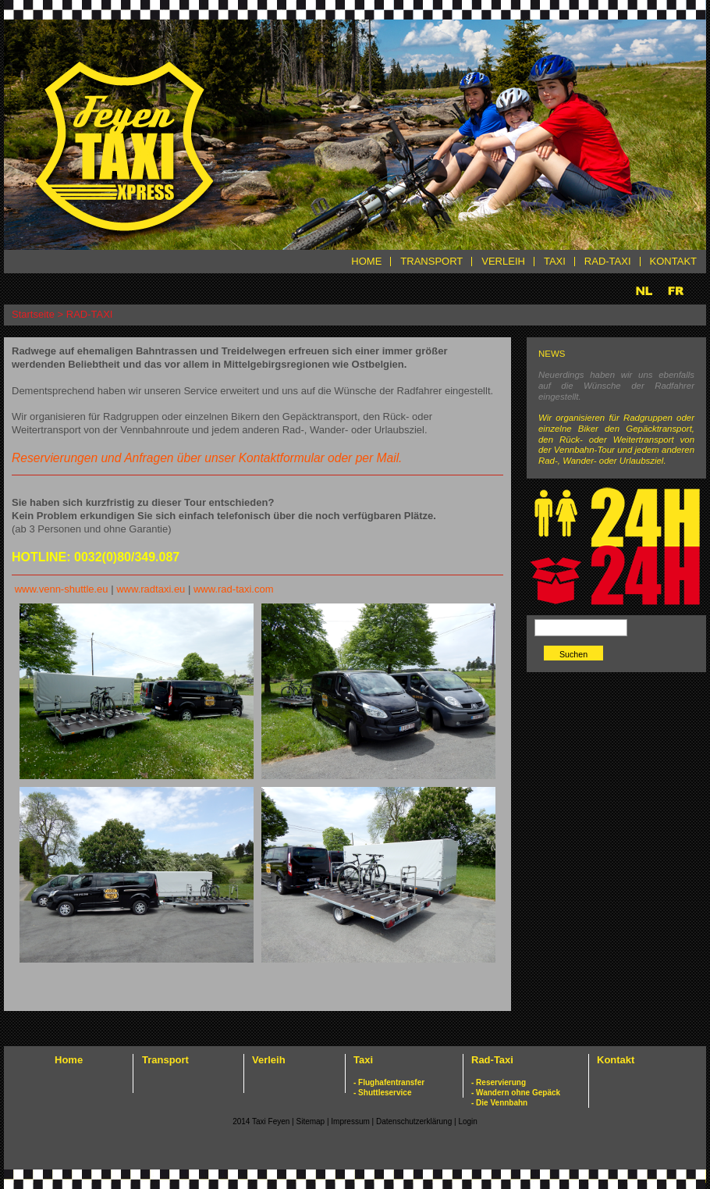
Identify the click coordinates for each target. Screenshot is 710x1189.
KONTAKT (673, 261)
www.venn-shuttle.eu (61, 589)
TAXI (555, 261)
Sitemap (310, 1121)
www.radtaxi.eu (150, 589)
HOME (366, 261)
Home (69, 1060)
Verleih (269, 1060)
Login (467, 1121)
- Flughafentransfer (388, 1082)
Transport (165, 1060)
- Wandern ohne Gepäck (515, 1092)
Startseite (33, 314)
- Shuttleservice (382, 1092)
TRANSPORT (431, 261)
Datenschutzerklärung (415, 1121)
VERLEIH (503, 261)
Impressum (351, 1121)
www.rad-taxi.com (233, 589)
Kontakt (615, 1060)
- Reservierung (498, 1082)
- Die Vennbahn (499, 1102)
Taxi (363, 1060)
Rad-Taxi (492, 1060)
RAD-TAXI (607, 261)
